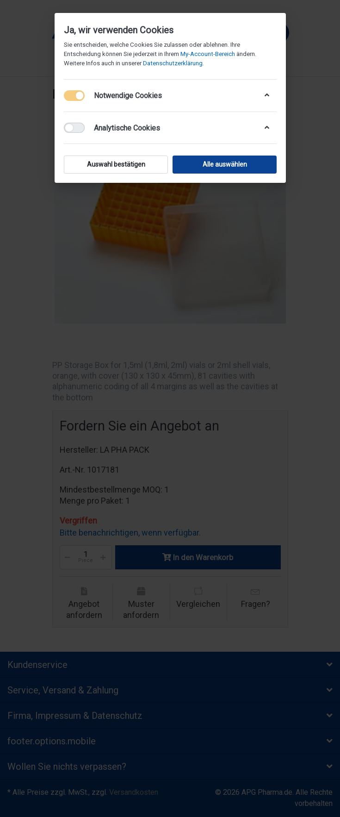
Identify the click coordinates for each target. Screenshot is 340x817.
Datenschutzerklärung (173, 63)
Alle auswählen (224, 164)
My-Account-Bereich (207, 53)
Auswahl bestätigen (116, 164)
